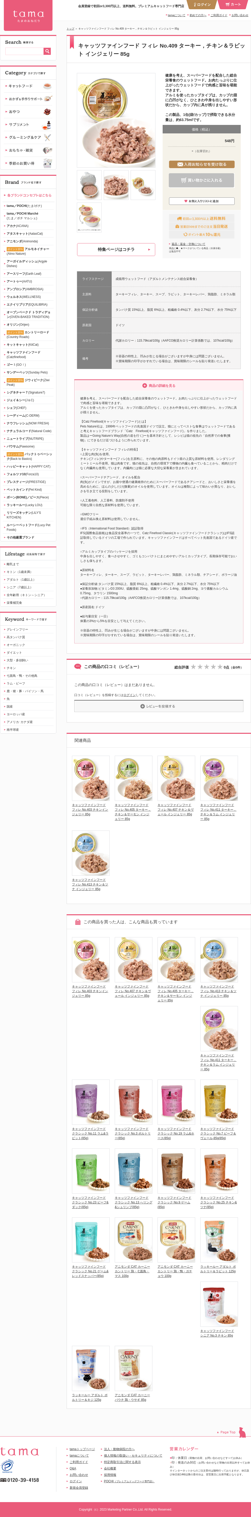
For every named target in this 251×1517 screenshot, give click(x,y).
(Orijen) (18, 324)
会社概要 (110, 1468)
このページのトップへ (234, 1432)
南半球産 (13, 730)
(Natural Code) (29, 431)
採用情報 (110, 1475)
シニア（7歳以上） (20, 587)
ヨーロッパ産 (16, 714)
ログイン (129, 695)
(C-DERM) (23, 415)
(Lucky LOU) (24, 505)
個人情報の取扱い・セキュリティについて (133, 1455)
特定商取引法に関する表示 (122, 1462)
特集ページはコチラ (116, 249)
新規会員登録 (79, 1487)
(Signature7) (26, 392)
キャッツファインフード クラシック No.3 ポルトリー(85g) (133, 1133)
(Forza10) (23, 474)
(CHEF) (16, 408)
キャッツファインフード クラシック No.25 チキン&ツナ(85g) (218, 1202)
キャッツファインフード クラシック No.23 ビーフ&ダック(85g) (90, 1202)
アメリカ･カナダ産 (20, 722)
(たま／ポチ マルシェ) (22, 216)
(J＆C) (20, 400)
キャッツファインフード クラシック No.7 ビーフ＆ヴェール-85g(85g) (218, 1133)
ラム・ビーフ (16, 683)
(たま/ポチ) (24, 206)
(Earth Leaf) (24, 274)
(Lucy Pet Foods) (28, 527)
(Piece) (28, 497)
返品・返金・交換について (188, 243)
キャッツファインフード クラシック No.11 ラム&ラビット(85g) (90, 1133)
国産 (10, 706)
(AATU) (19, 281)
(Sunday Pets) (27, 372)
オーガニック (16, 645)
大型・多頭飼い (17, 660)
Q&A (73, 1468)
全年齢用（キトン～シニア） (27, 595)
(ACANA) (17, 226)
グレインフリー (17, 629)
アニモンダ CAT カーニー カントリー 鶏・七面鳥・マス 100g (132, 1271)
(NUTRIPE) (25, 439)
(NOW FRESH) (28, 423)
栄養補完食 (14, 603)
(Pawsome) (21, 446)
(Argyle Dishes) (27, 264)
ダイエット (14, 652)
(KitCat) (23, 344)
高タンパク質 (16, 637)
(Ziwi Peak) (28, 382)
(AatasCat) (25, 233)
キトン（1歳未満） (20, 572)
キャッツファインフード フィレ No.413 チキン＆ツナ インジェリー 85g (90, 884)
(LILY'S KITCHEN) (24, 515)
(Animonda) (22, 241)
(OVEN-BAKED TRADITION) (28, 314)
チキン (11, 668)
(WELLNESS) (24, 297)
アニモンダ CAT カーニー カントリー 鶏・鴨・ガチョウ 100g (175, 1271)
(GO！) (16, 365)
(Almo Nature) (28, 251)
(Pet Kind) (24, 489)
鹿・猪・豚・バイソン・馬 (25, 691)
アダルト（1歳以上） (21, 579)
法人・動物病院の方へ (119, 1449)
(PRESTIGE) (26, 482)
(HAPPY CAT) (28, 466)
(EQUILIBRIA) (27, 304)
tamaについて (176, 15)
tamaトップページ (82, 1449)
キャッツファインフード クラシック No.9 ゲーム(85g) (174, 1202)
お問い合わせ (240, 15)
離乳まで (13, 564)
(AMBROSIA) (25, 289)
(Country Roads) (28, 334)
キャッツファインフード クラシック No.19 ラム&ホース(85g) (176, 1133)
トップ (70, 28)
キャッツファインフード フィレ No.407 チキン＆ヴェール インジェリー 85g (176, 809)
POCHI (129, 1481)
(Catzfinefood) (23, 355)
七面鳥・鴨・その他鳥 (22, 676)
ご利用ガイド (219, 15)
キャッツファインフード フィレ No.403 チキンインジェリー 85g (90, 809)
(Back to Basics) (29, 456)
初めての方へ (198, 15)
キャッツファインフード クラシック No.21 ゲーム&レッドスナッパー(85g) (90, 1271)
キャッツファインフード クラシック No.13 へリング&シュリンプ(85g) (133, 1202)
